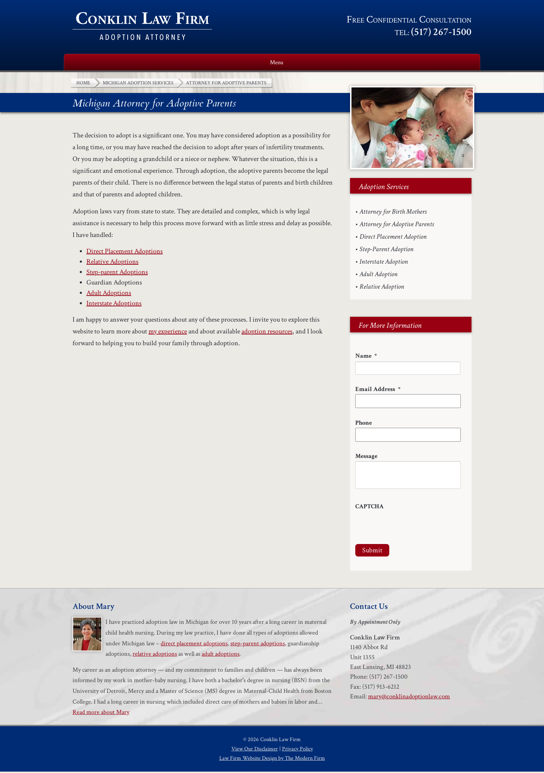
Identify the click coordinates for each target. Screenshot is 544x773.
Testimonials (398, 63)
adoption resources (266, 332)
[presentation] (408, 526)
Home (82, 63)
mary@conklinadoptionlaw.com (409, 698)
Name (366, 357)
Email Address (377, 390)
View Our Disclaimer (254, 750)
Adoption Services (234, 63)
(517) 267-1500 (441, 32)
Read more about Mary (101, 713)
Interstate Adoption (383, 262)
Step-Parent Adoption (386, 250)
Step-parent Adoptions (117, 273)
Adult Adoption (378, 275)
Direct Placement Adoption (393, 238)
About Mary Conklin (147, 63)
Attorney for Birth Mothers (393, 213)
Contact (455, 63)
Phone (363, 424)
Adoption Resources (321, 63)
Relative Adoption (381, 287)
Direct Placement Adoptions (124, 252)
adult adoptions (220, 655)
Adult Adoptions (108, 294)
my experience (167, 332)
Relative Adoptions (112, 262)
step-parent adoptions (257, 645)
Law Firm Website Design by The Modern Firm (272, 759)
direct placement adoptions (194, 645)
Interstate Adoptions (114, 304)
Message (366, 457)
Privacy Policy (297, 750)
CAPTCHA (369, 508)
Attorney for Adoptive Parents (396, 225)
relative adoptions (155, 655)
